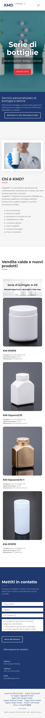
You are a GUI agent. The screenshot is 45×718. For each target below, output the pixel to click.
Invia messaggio (12, 639)
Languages (19, 4)
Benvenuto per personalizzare (22, 115)
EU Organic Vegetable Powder (22, 696)
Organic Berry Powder (32, 700)
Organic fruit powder (32, 693)
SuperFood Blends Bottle (13, 693)
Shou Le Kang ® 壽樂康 (22, 705)
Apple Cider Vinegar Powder (22, 698)
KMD (8, 5)
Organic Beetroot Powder (13, 700)
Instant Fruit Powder (31, 703)
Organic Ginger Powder (13, 703)
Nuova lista (23, 71)
